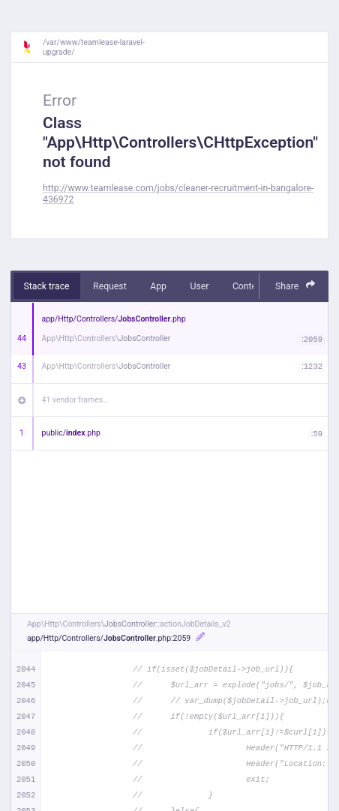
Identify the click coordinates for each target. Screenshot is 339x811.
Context (248, 286)
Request (110, 286)
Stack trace (47, 286)
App (158, 286)
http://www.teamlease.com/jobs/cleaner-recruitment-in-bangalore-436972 (178, 194)
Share (295, 285)
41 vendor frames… (75, 400)
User (199, 286)
